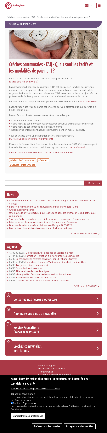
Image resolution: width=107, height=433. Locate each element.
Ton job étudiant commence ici (28, 265)
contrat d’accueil (88, 101)
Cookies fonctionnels (24, 393)
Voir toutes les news (84, 233)
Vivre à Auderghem (22, 24)
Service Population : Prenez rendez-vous (26, 330)
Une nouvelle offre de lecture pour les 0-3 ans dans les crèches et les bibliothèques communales (52, 214)
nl (91, 5)
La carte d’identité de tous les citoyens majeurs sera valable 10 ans (43, 206)
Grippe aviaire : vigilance (21, 209)
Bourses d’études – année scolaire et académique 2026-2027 (40, 225)
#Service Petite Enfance (22, 164)
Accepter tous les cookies (79, 426)
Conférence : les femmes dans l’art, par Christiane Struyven (43, 258)
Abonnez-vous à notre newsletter (35, 314)
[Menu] (99, 5)
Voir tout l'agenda (85, 285)
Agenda (12, 247)
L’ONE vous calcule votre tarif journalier (30, 138)
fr (86, 5)
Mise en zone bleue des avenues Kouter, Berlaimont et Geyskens (43, 222)
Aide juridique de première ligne (29, 271)
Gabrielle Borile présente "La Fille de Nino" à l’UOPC (39, 280)
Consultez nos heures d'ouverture (35, 300)
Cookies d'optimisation (25, 403)
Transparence (45, 371)
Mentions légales (47, 365)
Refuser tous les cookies (47, 426)
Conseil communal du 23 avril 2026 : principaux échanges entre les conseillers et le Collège (52, 202)
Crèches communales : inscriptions (28, 348)
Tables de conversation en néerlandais (32, 277)
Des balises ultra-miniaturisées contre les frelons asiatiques (40, 228)
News (10, 195)
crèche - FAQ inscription (22, 160)
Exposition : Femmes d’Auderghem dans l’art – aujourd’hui (47, 262)
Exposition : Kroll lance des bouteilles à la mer (41, 252)
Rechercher (94, 183)
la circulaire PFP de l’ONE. (22, 81)
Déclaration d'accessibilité (51, 368)
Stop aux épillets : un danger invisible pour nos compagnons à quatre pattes (49, 219)
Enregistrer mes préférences (28, 416)
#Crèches (43, 160)
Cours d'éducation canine (25, 268)
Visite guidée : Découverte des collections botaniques (40, 274)
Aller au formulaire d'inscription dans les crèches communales (41, 152)
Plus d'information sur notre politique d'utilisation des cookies (35, 388)
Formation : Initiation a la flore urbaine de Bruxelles (44, 255)
